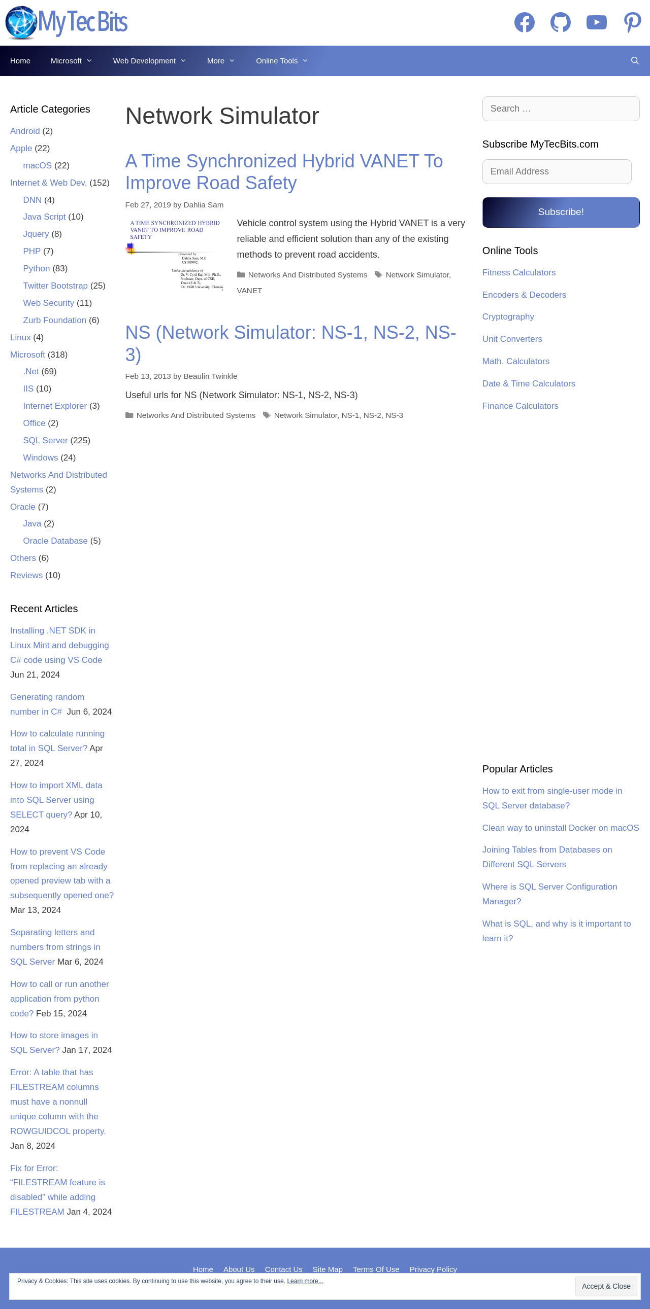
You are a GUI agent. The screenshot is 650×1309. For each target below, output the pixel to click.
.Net (31, 371)
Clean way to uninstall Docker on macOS (560, 828)
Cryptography (508, 317)
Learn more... (305, 1281)
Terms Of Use (376, 1269)
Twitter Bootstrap (55, 286)
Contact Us (284, 1269)
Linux (20, 337)
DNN (32, 200)
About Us (239, 1269)
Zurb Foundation (55, 320)
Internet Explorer (55, 406)
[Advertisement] (561, 589)
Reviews (26, 575)
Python (36, 268)
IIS (28, 389)
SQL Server (45, 440)
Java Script (44, 217)
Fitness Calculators (519, 272)
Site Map (328, 1269)
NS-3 (394, 415)
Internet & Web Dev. (48, 183)
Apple (21, 148)
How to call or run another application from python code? (59, 998)
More (226, 61)
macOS (37, 165)
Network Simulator (417, 274)
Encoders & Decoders (524, 295)
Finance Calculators (520, 406)
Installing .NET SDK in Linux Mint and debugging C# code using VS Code (59, 645)
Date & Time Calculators (528, 383)
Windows (40, 458)
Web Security (49, 303)
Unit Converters (512, 339)
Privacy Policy (433, 1269)
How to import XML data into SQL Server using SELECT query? (56, 800)
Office (34, 423)
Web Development (155, 61)
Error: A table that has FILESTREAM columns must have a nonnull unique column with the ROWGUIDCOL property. (58, 1102)
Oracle (23, 507)
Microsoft (77, 61)
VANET (250, 290)
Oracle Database (55, 541)
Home (20, 60)
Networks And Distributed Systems (308, 274)
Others (23, 558)
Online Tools (287, 61)
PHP (32, 251)
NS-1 (350, 415)
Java (32, 523)
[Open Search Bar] (635, 61)
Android (25, 131)
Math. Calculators (515, 361)
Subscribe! (561, 211)
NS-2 (372, 415)
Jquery (36, 234)
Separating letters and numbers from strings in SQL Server (55, 947)
